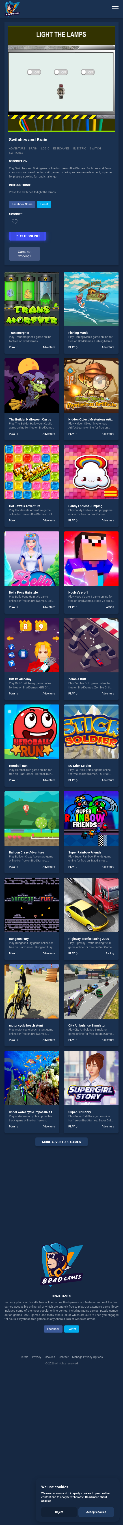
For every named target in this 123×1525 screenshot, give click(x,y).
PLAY (12, 347)
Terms (24, 1357)
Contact (63, 1357)
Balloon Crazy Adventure (26, 852)
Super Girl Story (79, 1112)
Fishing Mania (78, 333)
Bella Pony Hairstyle (23, 592)
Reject (59, 1512)
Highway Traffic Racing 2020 (88, 939)
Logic (45, 148)
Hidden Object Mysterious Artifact (92, 419)
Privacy (36, 1357)
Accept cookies (96, 1512)
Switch (95, 148)
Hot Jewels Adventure (24, 506)
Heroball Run (18, 766)
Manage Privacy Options (87, 1357)
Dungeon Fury (19, 939)
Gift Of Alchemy (20, 679)
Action (110, 607)
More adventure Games (61, 1142)
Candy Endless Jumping (85, 506)
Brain (33, 148)
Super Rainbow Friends (84, 852)
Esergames (61, 148)
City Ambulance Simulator (87, 1025)
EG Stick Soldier (79, 766)
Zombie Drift (77, 679)
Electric (79, 148)
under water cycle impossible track (33, 1112)
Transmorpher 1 (20, 333)
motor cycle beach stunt (26, 1025)
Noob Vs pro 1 (78, 592)
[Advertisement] (61, 1189)
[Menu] (115, 9)
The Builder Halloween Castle (30, 419)
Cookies (50, 1357)
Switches (16, 152)
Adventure (17, 148)
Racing (110, 953)
